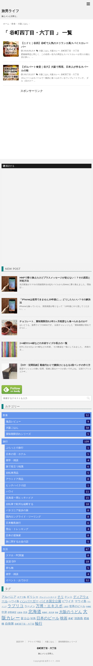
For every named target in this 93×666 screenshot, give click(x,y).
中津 (4, 612)
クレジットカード (48, 597)
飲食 (46, 415)
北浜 (25, 612)
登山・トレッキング (48, 529)
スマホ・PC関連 (48, 555)
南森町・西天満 (48, 612)
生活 (46, 549)
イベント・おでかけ (48, 580)
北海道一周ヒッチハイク (48, 498)
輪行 (38, 623)
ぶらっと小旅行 (48, 448)
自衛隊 (9, 623)
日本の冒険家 (48, 535)
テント (68, 597)
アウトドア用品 (48, 479)
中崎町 (88, 606)
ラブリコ (15, 605)
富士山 (25, 618)
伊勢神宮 (12, 612)
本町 (70, 618)
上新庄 (66, 606)
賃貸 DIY (48, 561)
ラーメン (29, 606)
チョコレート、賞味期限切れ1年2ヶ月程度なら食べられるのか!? (53, 321)
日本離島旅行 (48, 523)
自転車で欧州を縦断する (48, 504)
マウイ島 (80, 601)
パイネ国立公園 (50, 601)
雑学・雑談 (48, 460)
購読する (8, 165)
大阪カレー (55, 50)
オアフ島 (21, 597)
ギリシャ (32, 597)
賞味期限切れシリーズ (48, 434)
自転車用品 (48, 473)
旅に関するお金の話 (48, 541)
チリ (60, 597)
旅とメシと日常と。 (46, 653)
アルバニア (9, 597)
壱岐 (56, 612)
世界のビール (77, 606)
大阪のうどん (70, 611)
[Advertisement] (46, 118)
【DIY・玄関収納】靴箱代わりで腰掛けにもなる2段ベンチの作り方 (54, 365)
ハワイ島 (14, 601)
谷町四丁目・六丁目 (70, 50)
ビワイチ (68, 601)
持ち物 (48, 568)
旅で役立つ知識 (48, 466)
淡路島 (78, 618)
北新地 (19, 612)
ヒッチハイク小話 (48, 485)
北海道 (34, 611)
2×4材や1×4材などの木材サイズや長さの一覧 (43, 343)
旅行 (46, 441)
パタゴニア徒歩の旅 (48, 510)
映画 (63, 618)
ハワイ (48, 491)
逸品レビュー (48, 421)
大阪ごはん (44, 50)
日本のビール (47, 618)
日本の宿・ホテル (48, 454)
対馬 (33, 618)
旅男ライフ (10, 11)
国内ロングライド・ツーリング (48, 517)
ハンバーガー (29, 601)
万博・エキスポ (49, 605)
